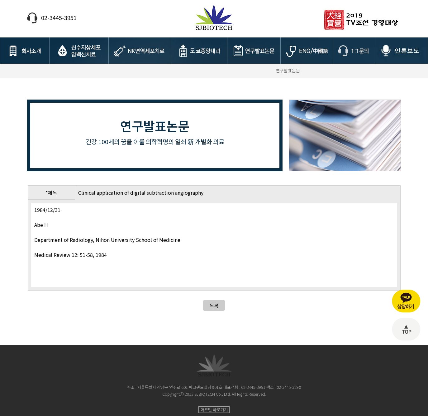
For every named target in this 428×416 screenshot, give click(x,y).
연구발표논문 (288, 70)
